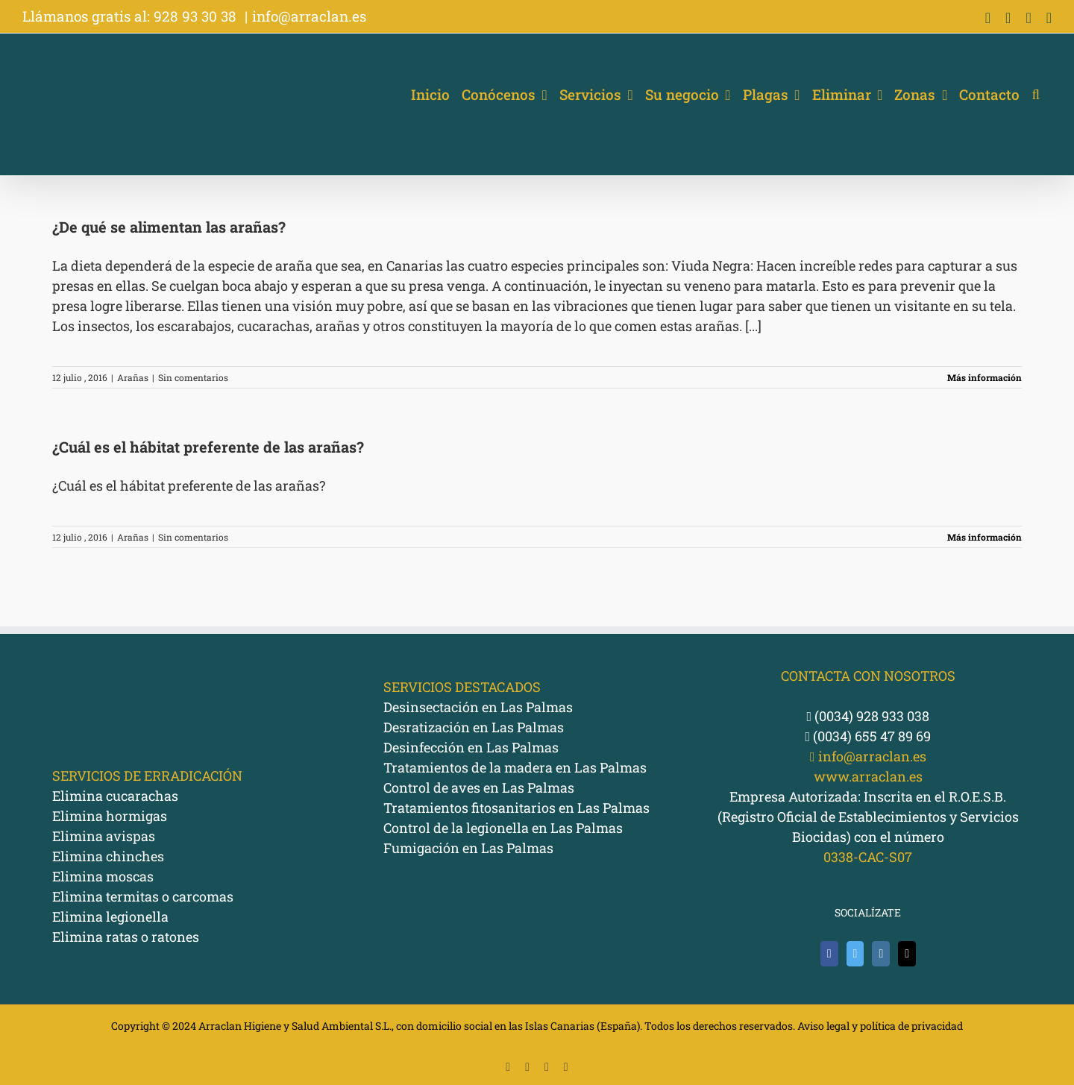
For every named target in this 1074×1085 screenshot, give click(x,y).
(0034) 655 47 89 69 (869, 736)
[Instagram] (881, 953)
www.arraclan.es (868, 776)
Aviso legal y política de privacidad (880, 1026)
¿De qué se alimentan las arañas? (169, 226)
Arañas (132, 377)
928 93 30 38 (197, 16)
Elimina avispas (103, 836)
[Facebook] (829, 953)
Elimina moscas (103, 876)
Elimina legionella (110, 916)
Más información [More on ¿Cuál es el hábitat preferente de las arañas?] (984, 537)
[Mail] (907, 953)
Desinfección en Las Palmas (471, 747)
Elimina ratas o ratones (125, 937)
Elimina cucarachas (115, 796)
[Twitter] (855, 953)
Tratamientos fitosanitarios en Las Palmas (516, 808)
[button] (1035, 94)
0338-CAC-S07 (867, 857)
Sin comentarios (193, 377)
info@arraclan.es (309, 16)
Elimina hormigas (109, 816)
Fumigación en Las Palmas (468, 848)
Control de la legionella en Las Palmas (503, 828)
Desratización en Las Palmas (473, 727)
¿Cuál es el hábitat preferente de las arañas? (208, 446)
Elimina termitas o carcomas (142, 896)
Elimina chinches (108, 856)
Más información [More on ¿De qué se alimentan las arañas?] (984, 377)
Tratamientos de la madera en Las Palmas (515, 767)
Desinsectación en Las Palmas (478, 707)
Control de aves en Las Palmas (478, 787)
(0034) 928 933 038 (868, 716)
